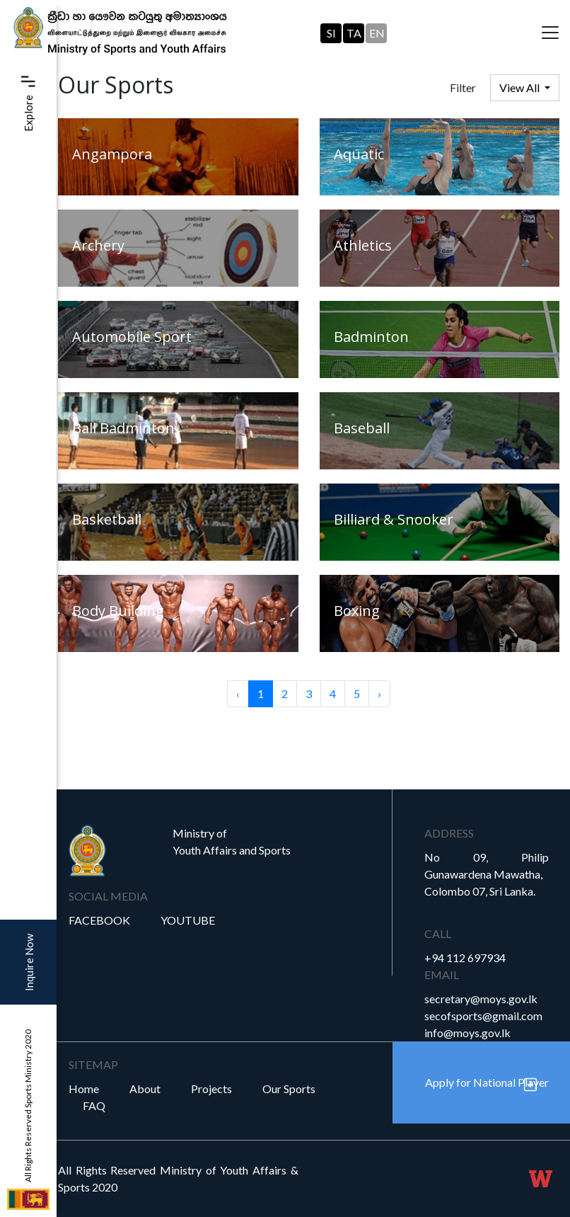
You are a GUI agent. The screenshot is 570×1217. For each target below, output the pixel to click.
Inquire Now (29, 962)
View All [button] (520, 87)
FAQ (94, 1105)
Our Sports (288, 1088)
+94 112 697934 (465, 957)
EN (377, 33)
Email (441, 974)
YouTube (188, 920)
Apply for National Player (487, 1082)
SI (331, 33)
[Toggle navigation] (550, 33)
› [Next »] (379, 693)
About (145, 1088)
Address (449, 833)
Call (437, 933)
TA (354, 33)
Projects (211, 1088)
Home (84, 1088)
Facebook (99, 920)
